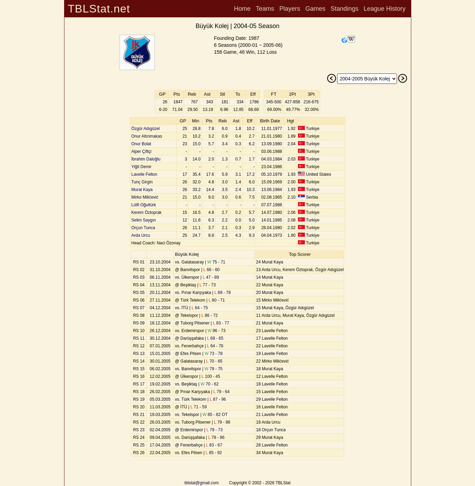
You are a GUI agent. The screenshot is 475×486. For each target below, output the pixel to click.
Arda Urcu (140, 235)
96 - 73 (217, 330)
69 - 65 (215, 338)
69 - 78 (222, 292)
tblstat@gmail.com (201, 482)
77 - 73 (208, 285)
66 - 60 (211, 269)
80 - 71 (217, 300)
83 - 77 (221, 323)
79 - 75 (213, 368)
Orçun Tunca (143, 227)
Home (242, 8)
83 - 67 (214, 445)
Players (289, 8)
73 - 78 (213, 353)
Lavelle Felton (144, 174)
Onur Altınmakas (146, 136)
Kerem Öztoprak (146, 212)
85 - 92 (214, 452)
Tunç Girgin (142, 182)
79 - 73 (214, 429)
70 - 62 (210, 384)
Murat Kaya (141, 189)
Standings (344, 8)
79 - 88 (222, 422)
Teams (265, 8)
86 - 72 (210, 315)
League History (384, 8)
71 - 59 (199, 407)
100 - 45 (211, 376)
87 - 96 (218, 399)
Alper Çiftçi (141, 151)
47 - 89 (211, 277)
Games (315, 8)
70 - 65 (214, 361)
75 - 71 (216, 262)
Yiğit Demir (141, 166)
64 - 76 (215, 346)
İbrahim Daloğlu (145, 159)
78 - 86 (216, 437)
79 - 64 (221, 391)
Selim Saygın (143, 220)
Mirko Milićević (144, 197)
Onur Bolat (141, 143)
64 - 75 (200, 307)
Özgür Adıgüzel (145, 128)
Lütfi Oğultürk (143, 204)
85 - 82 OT (215, 414)
